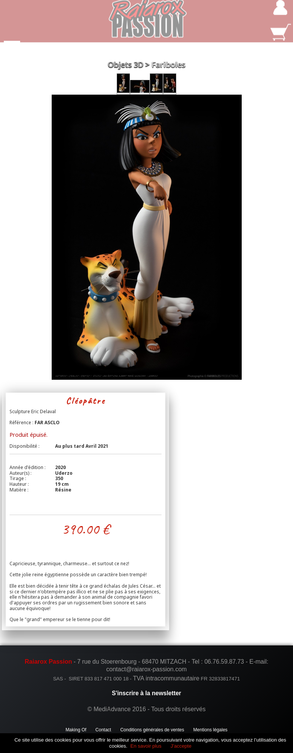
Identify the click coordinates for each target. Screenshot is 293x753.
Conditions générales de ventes (152, 729)
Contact (103, 729)
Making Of (75, 729)
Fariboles (168, 64)
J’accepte (181, 746)
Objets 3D (125, 64)
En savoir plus (146, 746)
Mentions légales (210, 729)
